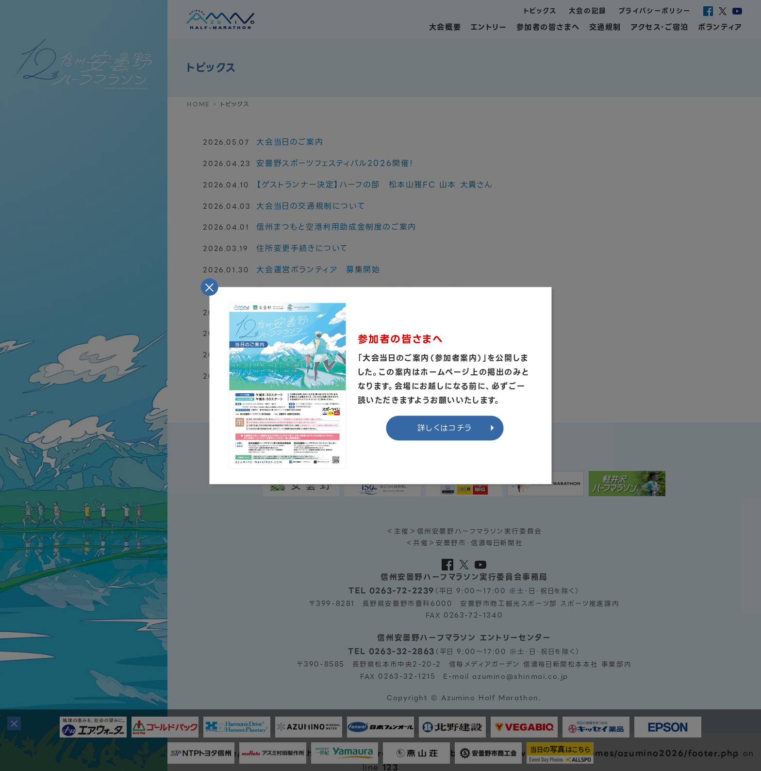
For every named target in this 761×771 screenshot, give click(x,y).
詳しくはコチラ (444, 428)
